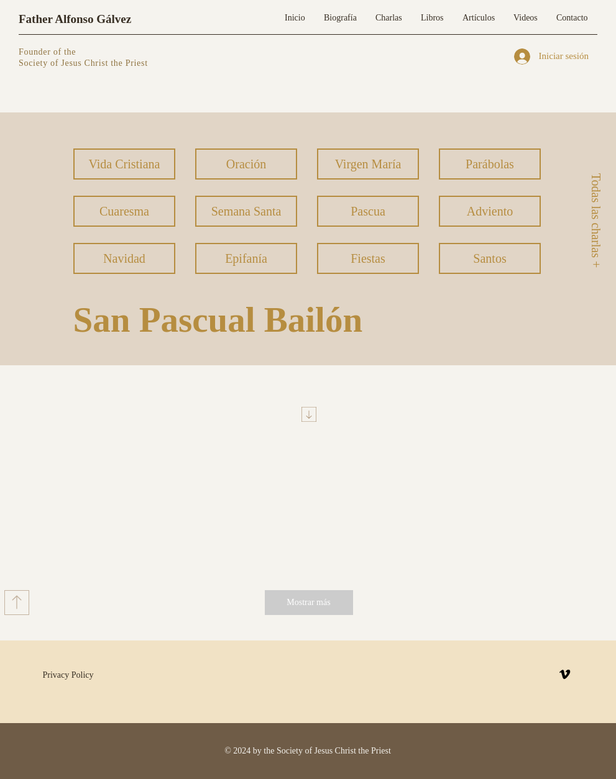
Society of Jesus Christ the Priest (83, 63)
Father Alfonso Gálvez (75, 18)
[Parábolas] (490, 164)
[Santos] (490, 258)
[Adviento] (490, 211)
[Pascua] (368, 211)
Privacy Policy (68, 675)
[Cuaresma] (124, 211)
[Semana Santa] (246, 211)
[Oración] (246, 164)
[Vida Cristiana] (124, 164)
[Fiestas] (368, 258)
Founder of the (48, 52)
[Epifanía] (246, 258)
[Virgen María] (368, 164)
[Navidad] (124, 258)
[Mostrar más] (309, 602)
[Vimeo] (565, 674)
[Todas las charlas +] (595, 220)
